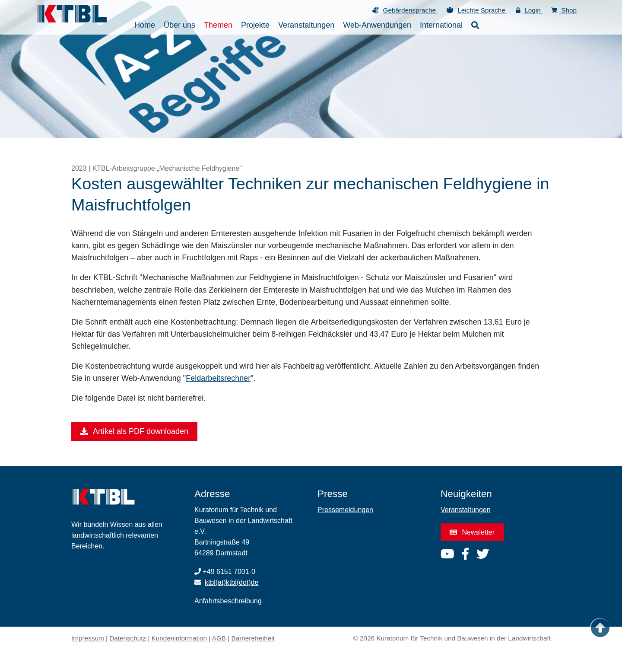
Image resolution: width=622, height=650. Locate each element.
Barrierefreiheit (253, 638)
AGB (219, 638)
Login (529, 10)
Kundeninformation (179, 638)
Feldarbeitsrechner (218, 378)
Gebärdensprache (410, 10)
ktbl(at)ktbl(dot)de (232, 582)
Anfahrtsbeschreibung (228, 601)
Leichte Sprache (482, 10)
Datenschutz (127, 638)
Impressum (87, 638)
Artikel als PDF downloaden (134, 432)
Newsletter (472, 532)
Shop (564, 10)
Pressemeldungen (345, 509)
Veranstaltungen (466, 509)
